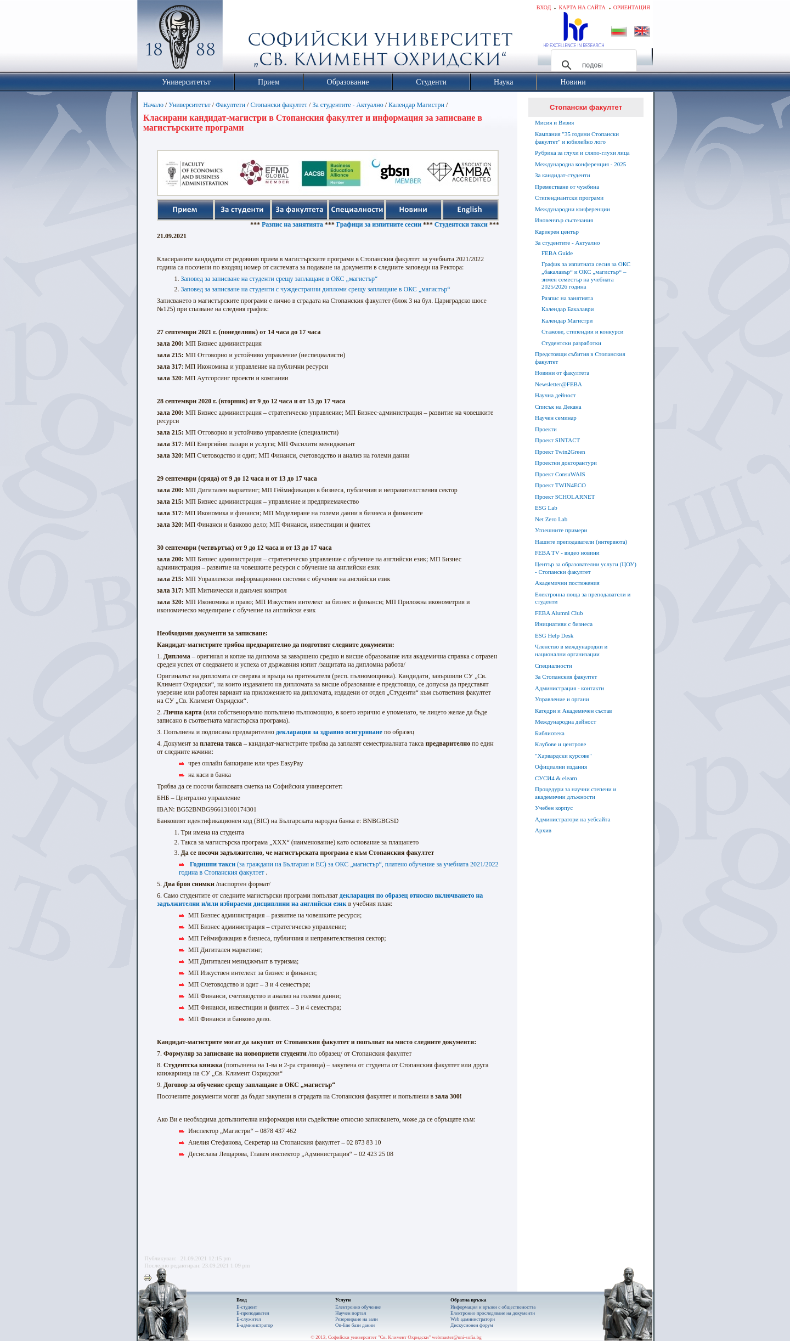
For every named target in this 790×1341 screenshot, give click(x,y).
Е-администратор (254, 1325)
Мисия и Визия (554, 122)
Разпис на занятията (311, 224)
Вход (544, 7)
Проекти (546, 429)
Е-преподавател (252, 1313)
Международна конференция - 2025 (580, 164)
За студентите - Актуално (347, 105)
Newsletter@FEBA (558, 384)
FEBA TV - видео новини (567, 552)
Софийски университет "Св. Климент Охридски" (242, 38)
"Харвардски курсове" (563, 755)
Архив (543, 830)
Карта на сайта (581, 7)
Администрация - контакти (569, 688)
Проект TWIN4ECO (560, 485)
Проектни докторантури (566, 462)
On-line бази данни (355, 1325)
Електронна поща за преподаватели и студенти (582, 598)
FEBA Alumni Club (559, 613)
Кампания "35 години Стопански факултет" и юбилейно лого (577, 138)
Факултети (230, 105)
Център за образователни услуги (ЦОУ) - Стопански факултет (585, 568)
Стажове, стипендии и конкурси (582, 331)
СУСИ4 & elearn (556, 778)
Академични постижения (567, 582)
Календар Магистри (416, 105)
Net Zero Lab (551, 519)
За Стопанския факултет (566, 676)
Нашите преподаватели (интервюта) (581, 541)
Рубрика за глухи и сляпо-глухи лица (582, 152)
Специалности (553, 665)
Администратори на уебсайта (572, 819)
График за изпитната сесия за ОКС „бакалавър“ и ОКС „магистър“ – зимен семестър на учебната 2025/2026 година (585, 275)
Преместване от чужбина (567, 186)
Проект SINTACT (557, 440)
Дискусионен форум (471, 1325)
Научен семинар (556, 417)
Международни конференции (572, 209)
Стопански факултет (278, 105)
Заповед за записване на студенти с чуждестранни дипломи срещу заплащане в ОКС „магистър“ (315, 289)
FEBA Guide (557, 253)
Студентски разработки (571, 343)
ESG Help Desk (554, 635)
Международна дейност (565, 721)
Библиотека (550, 733)
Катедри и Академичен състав (573, 710)
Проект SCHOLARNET (565, 496)
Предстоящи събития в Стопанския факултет (580, 358)
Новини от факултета (562, 372)
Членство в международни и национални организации (571, 650)
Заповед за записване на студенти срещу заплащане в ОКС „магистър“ (279, 279)
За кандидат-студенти (562, 175)
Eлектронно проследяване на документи (492, 1313)
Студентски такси (480, 224)
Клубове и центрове (560, 744)
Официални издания (561, 766)
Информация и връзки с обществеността (492, 1307)
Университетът (189, 105)
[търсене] (592, 65)
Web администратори (472, 1319)
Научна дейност (555, 395)
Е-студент (246, 1307)
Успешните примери (561, 530)
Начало (153, 105)
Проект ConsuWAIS (560, 474)
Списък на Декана (558, 406)
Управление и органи (562, 699)
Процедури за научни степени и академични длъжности (575, 793)
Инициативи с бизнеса (563, 624)
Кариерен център (557, 231)
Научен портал (350, 1313)
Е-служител (248, 1319)
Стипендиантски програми (569, 197)
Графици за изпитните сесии (398, 224)
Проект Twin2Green (560, 451)
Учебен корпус (554, 807)
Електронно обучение (358, 1307)
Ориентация (631, 7)
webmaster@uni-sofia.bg (457, 1337)
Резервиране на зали (356, 1319)
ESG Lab (546, 507)
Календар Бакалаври (567, 309)
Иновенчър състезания (564, 220)
